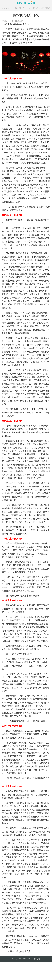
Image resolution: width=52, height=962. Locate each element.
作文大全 (27, 8)
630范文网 (16, 8)
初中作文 (37, 8)
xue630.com (29, 959)
